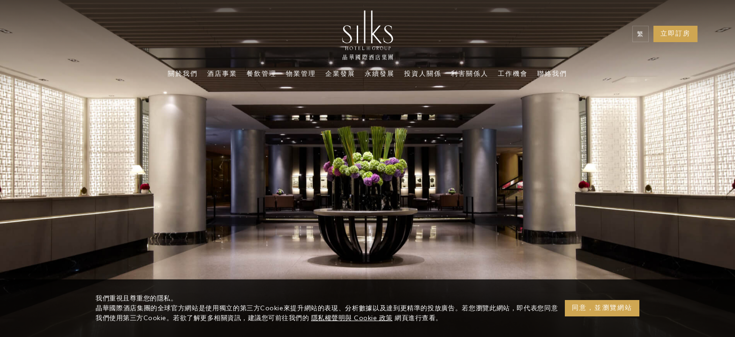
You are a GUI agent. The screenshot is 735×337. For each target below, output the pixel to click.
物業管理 (301, 74)
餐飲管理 (262, 74)
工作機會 (513, 74)
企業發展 (340, 74)
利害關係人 (469, 74)
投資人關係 (423, 74)
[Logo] (367, 37)
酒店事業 (222, 74)
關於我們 (183, 74)
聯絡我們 (552, 74)
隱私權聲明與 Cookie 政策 (352, 318)
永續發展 (380, 74)
